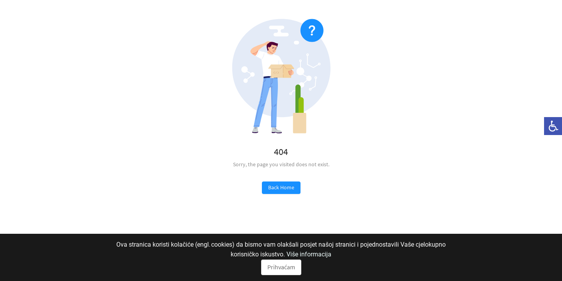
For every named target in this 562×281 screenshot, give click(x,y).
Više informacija (308, 254)
